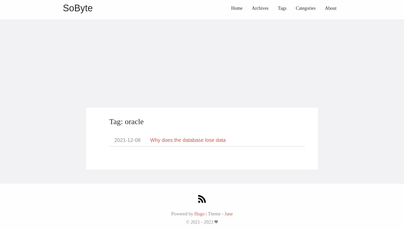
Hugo (199, 213)
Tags (282, 8)
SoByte (78, 8)
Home (236, 8)
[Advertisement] (202, 55)
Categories (306, 8)
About (330, 8)
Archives (260, 8)
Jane (229, 213)
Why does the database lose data (188, 140)
